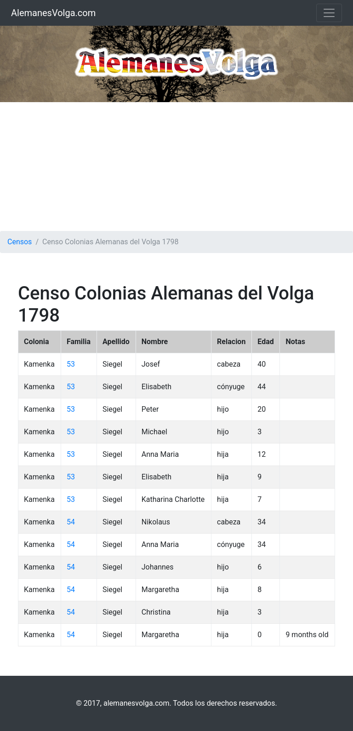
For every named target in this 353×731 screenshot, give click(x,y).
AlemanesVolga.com (53, 12)
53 (71, 364)
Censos (19, 241)
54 (71, 522)
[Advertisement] (176, 166)
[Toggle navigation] (329, 13)
